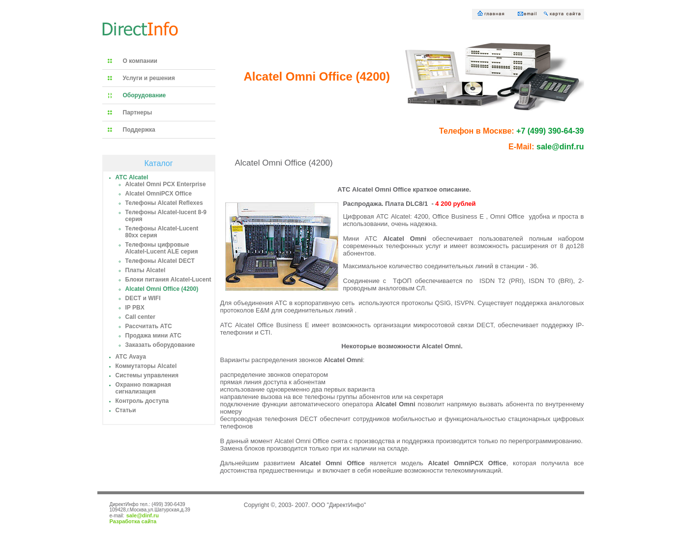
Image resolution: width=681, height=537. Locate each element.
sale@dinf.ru (142, 515)
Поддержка (139, 129)
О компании (140, 60)
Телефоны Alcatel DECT (160, 260)
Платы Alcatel (145, 270)
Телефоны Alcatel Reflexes (164, 202)
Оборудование (144, 95)
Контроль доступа (142, 400)
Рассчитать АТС (148, 326)
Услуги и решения (149, 78)
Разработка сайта (133, 521)
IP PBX (135, 307)
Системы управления (147, 375)
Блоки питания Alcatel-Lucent (168, 279)
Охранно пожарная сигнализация (143, 388)
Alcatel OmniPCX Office (158, 193)
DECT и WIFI (143, 298)
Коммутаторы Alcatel (146, 366)
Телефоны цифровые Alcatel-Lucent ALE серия (161, 248)
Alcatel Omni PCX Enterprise (165, 184)
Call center (140, 316)
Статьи (126, 410)
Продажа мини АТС (153, 335)
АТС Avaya (131, 356)
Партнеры (137, 112)
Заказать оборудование (160, 344)
